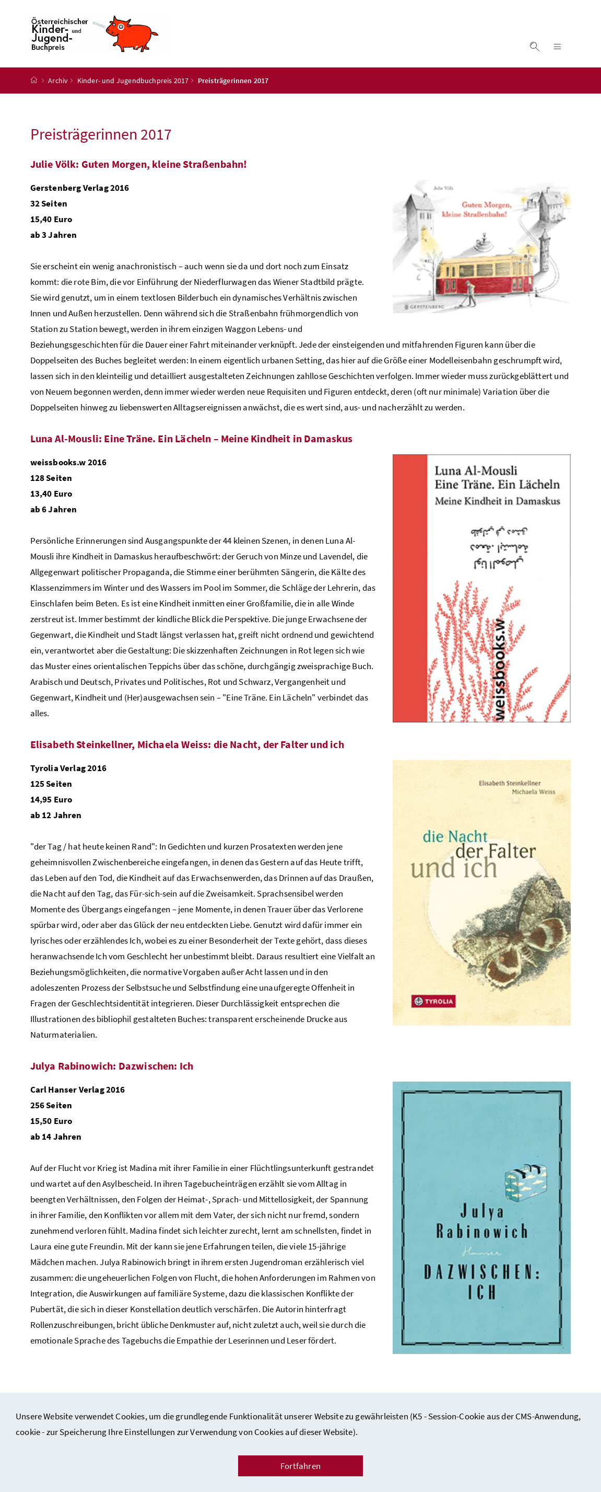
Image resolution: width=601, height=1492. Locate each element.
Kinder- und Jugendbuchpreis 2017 (133, 85)
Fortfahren (300, 1466)
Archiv (58, 85)
